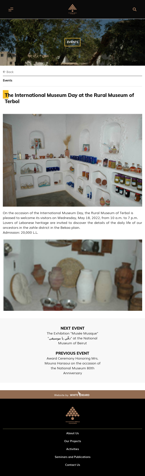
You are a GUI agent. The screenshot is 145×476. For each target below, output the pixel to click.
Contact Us (72, 464)
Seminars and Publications (72, 457)
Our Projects (72, 441)
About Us (72, 433)
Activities (72, 449)
